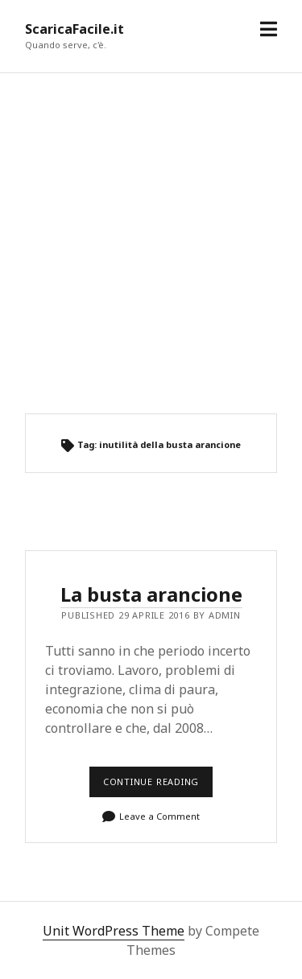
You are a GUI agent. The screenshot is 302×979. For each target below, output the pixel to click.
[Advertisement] (151, 243)
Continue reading (155, 786)
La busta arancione (151, 594)
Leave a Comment (159, 816)
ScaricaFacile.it (74, 29)
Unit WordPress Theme (113, 931)
